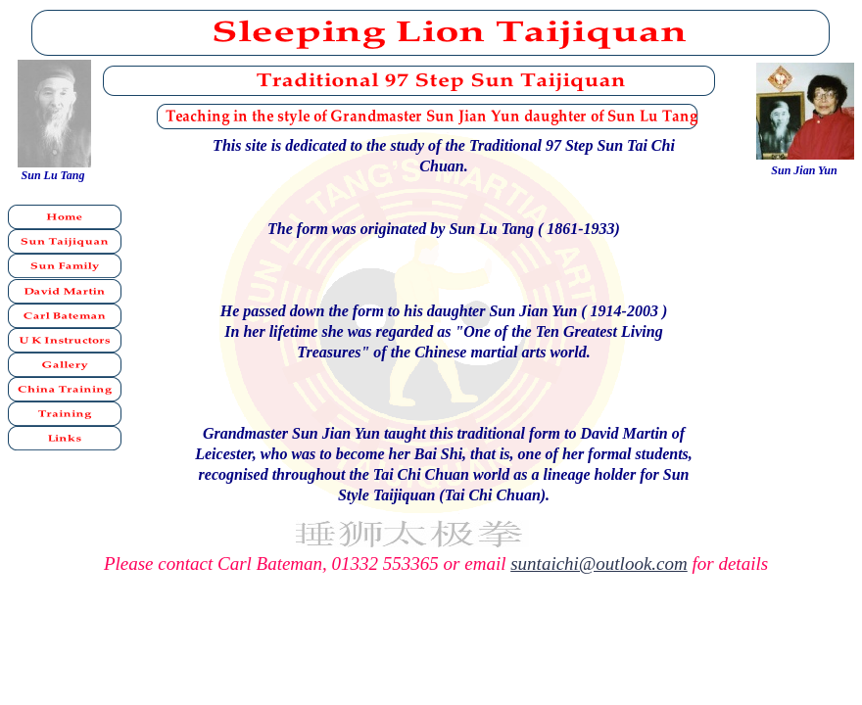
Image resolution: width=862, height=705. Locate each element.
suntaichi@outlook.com (599, 563)
